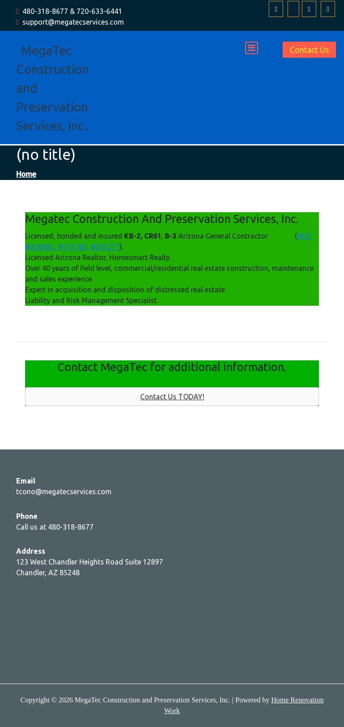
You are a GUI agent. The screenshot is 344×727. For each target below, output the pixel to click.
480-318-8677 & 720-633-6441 (72, 11)
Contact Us (309, 49)
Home (26, 173)
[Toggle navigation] (251, 48)
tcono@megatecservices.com (64, 492)
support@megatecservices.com (73, 22)
